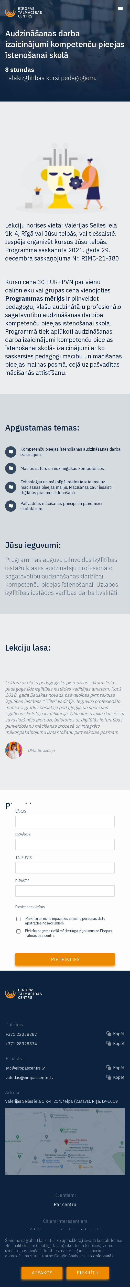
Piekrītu (88, 1273)
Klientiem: (65, 1195)
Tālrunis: (15, 1025)
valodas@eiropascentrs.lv (29, 1077)
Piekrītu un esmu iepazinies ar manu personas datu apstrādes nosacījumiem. (65, 921)
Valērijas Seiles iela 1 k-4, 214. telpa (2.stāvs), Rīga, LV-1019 (61, 1101)
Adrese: (13, 1093)
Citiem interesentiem (65, 1221)
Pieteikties (65, 959)
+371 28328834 (21, 1043)
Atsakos (42, 1273)
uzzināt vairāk (101, 1255)
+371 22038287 (21, 1034)
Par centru (65, 1204)
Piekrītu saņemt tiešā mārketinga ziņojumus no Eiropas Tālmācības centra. (68, 933)
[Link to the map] (65, 1172)
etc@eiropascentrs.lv (25, 1068)
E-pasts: (15, 1059)
